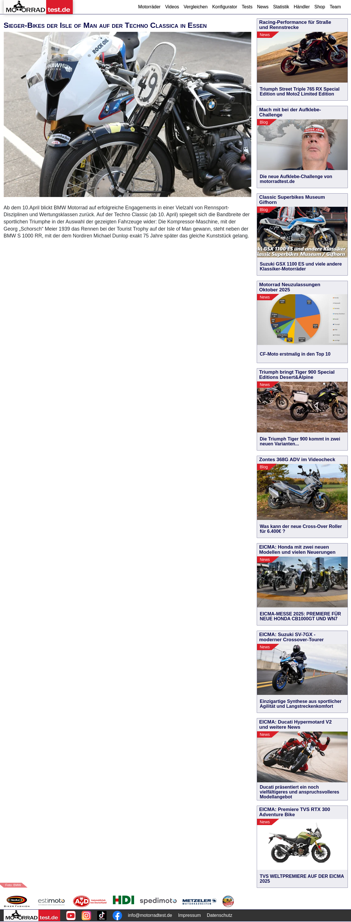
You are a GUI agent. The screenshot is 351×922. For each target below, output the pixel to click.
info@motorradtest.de (150, 915)
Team (335, 6)
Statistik (281, 6)
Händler (302, 6)
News (262, 6)
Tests (247, 6)
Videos (172, 6)
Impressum (189, 915)
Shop (319, 6)
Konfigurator (224, 6)
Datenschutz (219, 915)
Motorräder (149, 6)
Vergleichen (196, 6)
